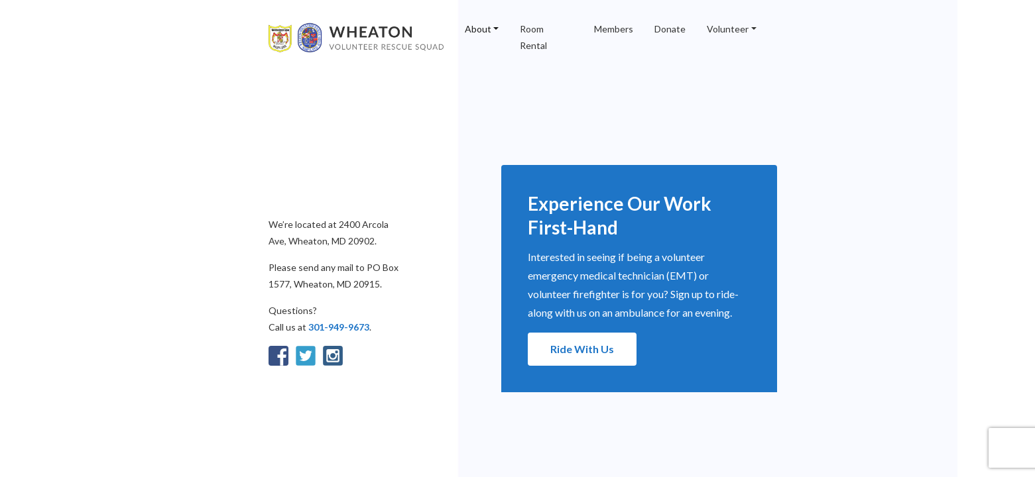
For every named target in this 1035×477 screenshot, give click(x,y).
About (478, 28)
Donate (670, 28)
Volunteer (728, 28)
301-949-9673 (338, 327)
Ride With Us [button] (582, 349)
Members (613, 28)
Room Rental (533, 37)
